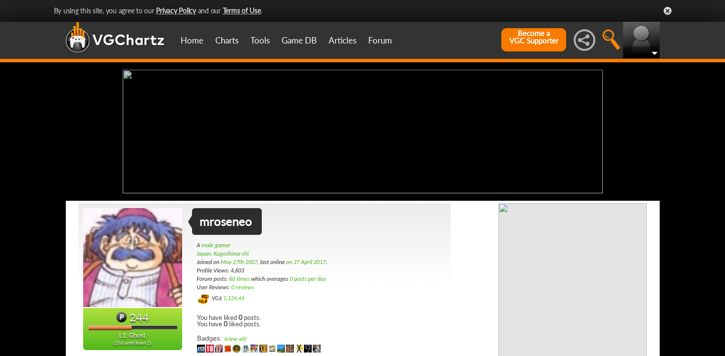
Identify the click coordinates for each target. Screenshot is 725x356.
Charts (227, 40)
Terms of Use (242, 10)
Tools (260, 40)
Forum (380, 40)
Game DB (299, 40)
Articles (342, 40)
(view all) (235, 339)
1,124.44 (233, 298)
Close (668, 11)
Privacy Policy (176, 10)
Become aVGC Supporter (533, 37)
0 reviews (242, 287)
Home (192, 40)
